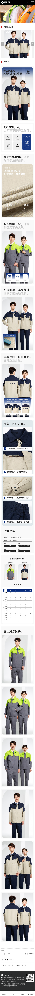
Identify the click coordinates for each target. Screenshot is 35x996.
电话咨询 (30, 993)
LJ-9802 (8, 954)
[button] (32, 44)
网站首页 (4, 993)
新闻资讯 (22, 993)
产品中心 (13, 993)
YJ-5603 (31, 954)
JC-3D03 (10, 965)
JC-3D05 (24, 965)
